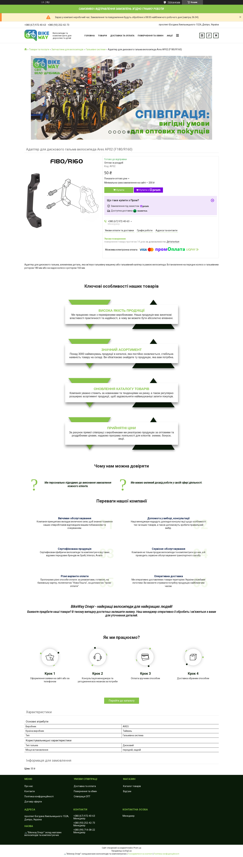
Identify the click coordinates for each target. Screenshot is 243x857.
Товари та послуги (39, 49)
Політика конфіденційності (39, 796)
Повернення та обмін (150, 35)
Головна (89, 35)
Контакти (29, 791)
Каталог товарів (132, 786)
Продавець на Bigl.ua (121, 851)
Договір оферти (33, 801)
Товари (102, 35)
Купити (120, 190)
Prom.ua (137, 848)
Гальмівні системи (96, 49)
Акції (170, 35)
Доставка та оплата (122, 35)
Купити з (149, 190)
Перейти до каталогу (122, 700)
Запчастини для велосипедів (67, 49)
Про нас (28, 786)
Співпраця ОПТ (82, 796)
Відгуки (127, 791)
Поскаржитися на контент (140, 854)
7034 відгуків (174, 2)
